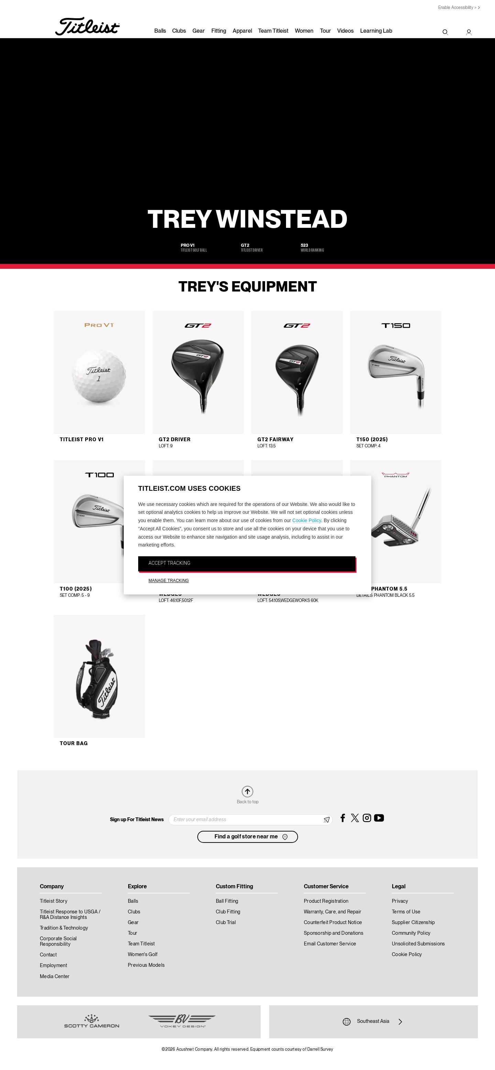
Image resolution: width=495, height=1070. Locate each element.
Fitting (218, 31)
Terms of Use (406, 912)
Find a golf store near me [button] (251, 837)
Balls (160, 31)
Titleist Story (53, 901)
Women (304, 31)
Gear (198, 31)
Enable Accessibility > (457, 8)
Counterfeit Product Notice (333, 923)
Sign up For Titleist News (137, 820)
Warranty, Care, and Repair (332, 912)
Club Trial (226, 923)
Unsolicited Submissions (418, 944)
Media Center (54, 977)
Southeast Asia (373, 1021)
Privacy (400, 901)
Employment (53, 966)
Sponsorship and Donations (333, 933)
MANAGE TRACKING (168, 580)
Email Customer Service (330, 944)
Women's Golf (142, 955)
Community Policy (411, 933)
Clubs (179, 31)
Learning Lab (376, 31)
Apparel (242, 31)
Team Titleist (273, 31)
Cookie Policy (306, 520)
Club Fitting (228, 912)
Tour (325, 31)
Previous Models (146, 965)
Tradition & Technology (64, 928)
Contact (48, 955)
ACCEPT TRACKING (169, 563)
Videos (345, 31)
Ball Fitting (227, 901)
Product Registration (326, 901)
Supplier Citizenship (413, 923)
